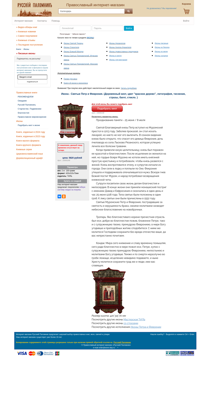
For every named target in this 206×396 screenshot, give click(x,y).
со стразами (131, 323)
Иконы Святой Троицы (73, 43)
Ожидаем (22, 101)
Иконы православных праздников (123, 51)
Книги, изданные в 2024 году (30, 132)
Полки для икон (70, 79)
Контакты (42, 21)
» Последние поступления (29, 44)
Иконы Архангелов (117, 43)
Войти (186, 21)
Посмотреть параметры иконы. (105, 117)
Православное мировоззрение (32, 117)
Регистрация (65, 34)
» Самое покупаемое (26, 36)
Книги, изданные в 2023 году (30, 136)
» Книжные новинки (26, 31)
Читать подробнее (129, 88)
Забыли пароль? (78, 34)
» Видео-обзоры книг (26, 27)
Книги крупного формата (28, 145)
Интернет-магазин (23, 21)
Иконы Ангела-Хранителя (120, 47)
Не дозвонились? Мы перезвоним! (161, 8)
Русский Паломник (122, 342)
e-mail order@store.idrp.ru (104, 348)
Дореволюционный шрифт (29, 158)
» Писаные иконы (25, 53)
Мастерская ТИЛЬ (134, 319)
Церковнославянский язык (29, 153)
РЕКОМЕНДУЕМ (25, 97)
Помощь (56, 21)
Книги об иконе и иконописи (76, 83)
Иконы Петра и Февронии (146, 326)
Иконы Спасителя (71, 47)
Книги (18, 49)
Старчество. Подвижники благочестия (29, 111)
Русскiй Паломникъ (27, 105)
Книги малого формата (27, 140)
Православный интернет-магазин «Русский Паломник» (107, 345)
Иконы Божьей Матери (74, 51)
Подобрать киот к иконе (29, 125)
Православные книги (26, 92)
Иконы (26, 49)
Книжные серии (24, 149)
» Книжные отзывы (25, 40)
